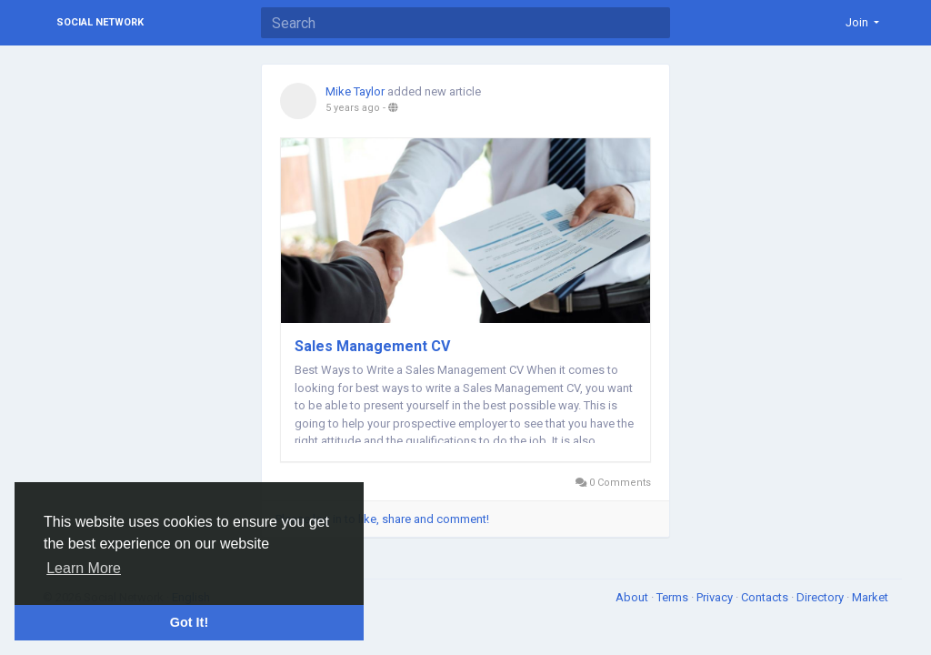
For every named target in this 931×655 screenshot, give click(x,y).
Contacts (766, 597)
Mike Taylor (355, 91)
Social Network (100, 22)
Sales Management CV (372, 346)
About (633, 597)
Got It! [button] (189, 622)
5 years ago (352, 108)
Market (870, 597)
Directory (821, 597)
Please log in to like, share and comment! (382, 519)
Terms (673, 597)
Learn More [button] (83, 568)
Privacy (716, 597)
